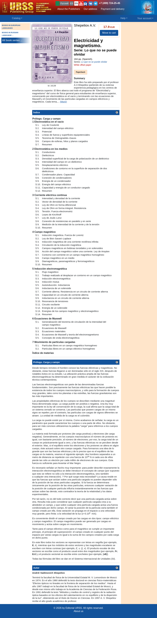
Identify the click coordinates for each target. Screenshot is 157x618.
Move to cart (109, 32)
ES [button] (71, 3)
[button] (81, 3)
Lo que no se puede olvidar (94, 62)
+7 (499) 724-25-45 (109, 3)
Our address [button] (90, 9)
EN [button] (76, 3)
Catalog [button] (16, 18)
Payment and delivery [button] (112, 9)
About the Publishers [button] (68, 9)
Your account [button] (144, 18)
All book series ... (12, 40)
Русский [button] (64, 3)
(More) (63, 101)
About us (78, 611)
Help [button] (123, 18)
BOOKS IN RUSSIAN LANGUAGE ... (10, 34)
